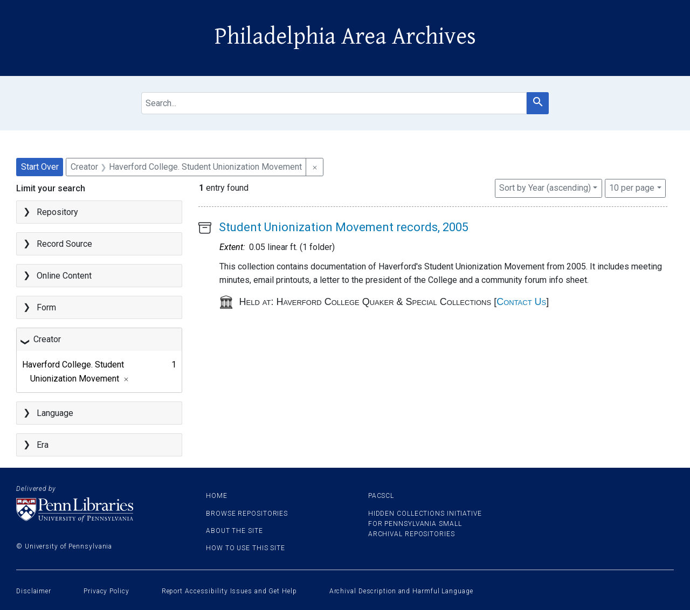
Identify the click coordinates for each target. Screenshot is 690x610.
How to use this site (245, 548)
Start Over (40, 167)
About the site (234, 531)
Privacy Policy (106, 591)
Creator (47, 339)
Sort (545, 188)
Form (46, 307)
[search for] (334, 103)
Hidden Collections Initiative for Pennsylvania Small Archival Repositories (425, 524)
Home (216, 496)
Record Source (64, 244)
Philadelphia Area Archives (345, 36)
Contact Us (521, 301)
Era (43, 445)
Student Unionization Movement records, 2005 (343, 227)
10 (631, 187)
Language (55, 413)
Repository (57, 212)
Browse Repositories (247, 513)
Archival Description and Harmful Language (401, 591)
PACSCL (381, 496)
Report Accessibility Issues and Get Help (229, 591)
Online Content (64, 276)
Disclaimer (33, 591)
